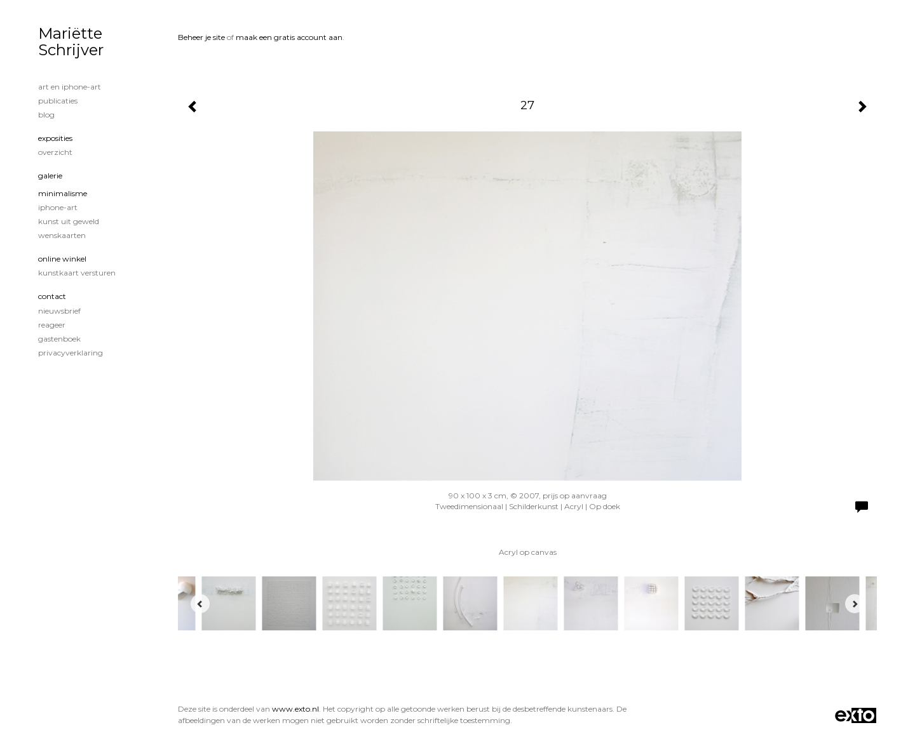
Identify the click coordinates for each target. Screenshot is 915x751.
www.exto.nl (295, 709)
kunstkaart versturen (77, 272)
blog (46, 114)
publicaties (58, 100)
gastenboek (59, 338)
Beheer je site (201, 37)
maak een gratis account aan (289, 37)
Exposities (55, 138)
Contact (52, 296)
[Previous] (200, 603)
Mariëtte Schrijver (71, 41)
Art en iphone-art (69, 86)
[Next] (854, 603)
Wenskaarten (62, 235)
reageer (51, 324)
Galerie (50, 175)
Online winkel (62, 258)
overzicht (55, 152)
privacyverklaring (70, 352)
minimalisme (62, 193)
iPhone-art (58, 207)
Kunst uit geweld (68, 221)
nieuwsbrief (59, 311)
